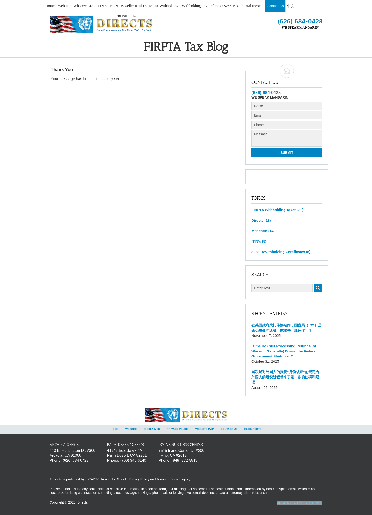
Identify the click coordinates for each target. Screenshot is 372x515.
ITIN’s (101, 6)
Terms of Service (169, 479)
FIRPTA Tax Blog (101, 24)
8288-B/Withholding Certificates (280, 252)
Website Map (204, 429)
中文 (291, 6)
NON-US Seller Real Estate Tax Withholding (144, 6)
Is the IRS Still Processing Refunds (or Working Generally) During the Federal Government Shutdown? (283, 351)
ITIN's (258, 241)
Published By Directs (300, 24)
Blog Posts (252, 429)
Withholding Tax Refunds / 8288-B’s (210, 6)
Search (318, 288)
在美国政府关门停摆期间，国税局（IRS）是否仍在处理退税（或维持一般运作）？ (286, 327)
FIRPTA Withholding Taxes (277, 210)
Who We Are (83, 6)
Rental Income (252, 6)
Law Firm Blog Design (299, 503)
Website (64, 6)
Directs (261, 220)
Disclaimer (152, 429)
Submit (286, 152)
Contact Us (275, 6)
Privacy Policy (178, 429)
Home (50, 6)
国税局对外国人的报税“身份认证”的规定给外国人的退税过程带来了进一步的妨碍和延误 (285, 377)
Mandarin (263, 231)
